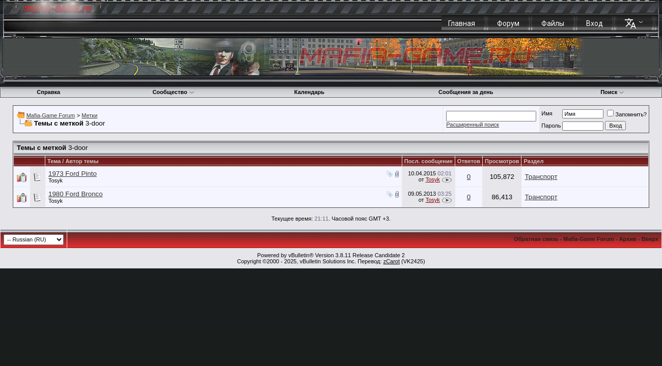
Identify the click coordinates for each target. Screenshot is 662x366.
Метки (89, 115)
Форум (508, 23)
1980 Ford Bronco (75, 194)
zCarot (391, 261)
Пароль (551, 126)
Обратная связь (536, 239)
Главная (461, 23)
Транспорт (541, 176)
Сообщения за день (465, 92)
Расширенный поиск (472, 124)
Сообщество (173, 92)
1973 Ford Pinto (72, 173)
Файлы (552, 23)
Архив (628, 239)
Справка (48, 92)
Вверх (650, 239)
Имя (546, 113)
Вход (594, 23)
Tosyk (55, 180)
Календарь (309, 92)
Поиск (612, 92)
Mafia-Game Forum (50, 115)
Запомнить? (627, 114)
